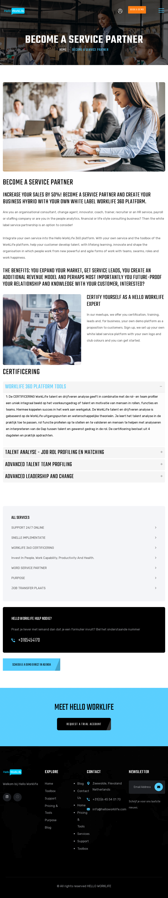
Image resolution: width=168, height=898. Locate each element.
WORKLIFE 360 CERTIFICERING (32, 548)
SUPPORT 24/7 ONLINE (27, 527)
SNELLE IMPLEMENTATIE (28, 538)
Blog (48, 827)
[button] (31, 664)
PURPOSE (18, 578)
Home (63, 50)
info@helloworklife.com (109, 809)
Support (50, 798)
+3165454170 (25, 640)
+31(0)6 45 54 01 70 (107, 799)
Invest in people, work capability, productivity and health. (52, 558)
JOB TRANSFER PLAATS (28, 588)
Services (83, 834)
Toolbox (50, 791)
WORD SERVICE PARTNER (29, 568)
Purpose (50, 820)
